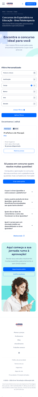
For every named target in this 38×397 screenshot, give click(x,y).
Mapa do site (19, 374)
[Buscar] (34, 76)
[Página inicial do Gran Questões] (19, 327)
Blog (19, 343)
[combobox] (19, 82)
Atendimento (19, 346)
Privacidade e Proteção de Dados (19, 378)
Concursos (10, 11)
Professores (19, 339)
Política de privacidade (19, 363)
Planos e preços (19, 335)
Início (3, 11)
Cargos (16, 11)
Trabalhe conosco (19, 350)
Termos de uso (19, 366)
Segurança (19, 370)
